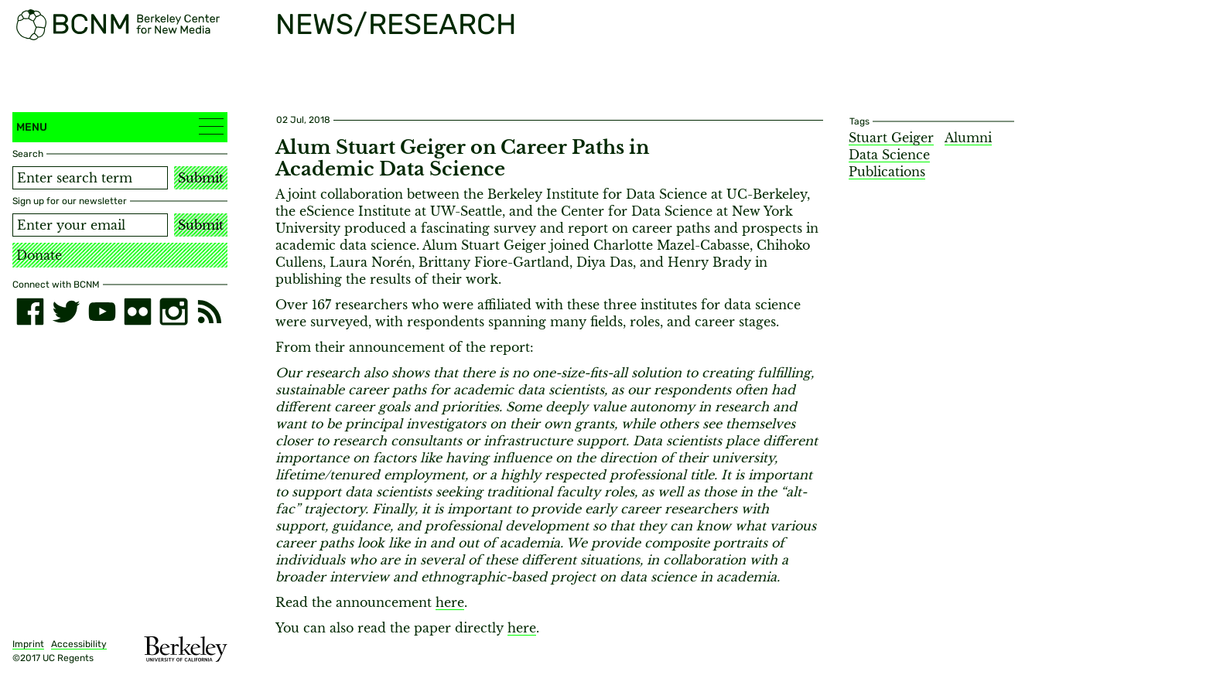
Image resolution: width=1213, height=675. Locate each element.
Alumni (968, 137)
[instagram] (173, 311)
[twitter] (66, 311)
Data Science (889, 154)
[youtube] (102, 311)
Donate (39, 255)
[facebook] (30, 311)
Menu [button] (120, 126)
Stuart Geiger (891, 137)
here (450, 602)
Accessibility (79, 644)
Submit (201, 178)
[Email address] (90, 225)
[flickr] (137, 311)
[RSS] (209, 311)
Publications (887, 171)
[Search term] (90, 177)
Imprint (28, 644)
